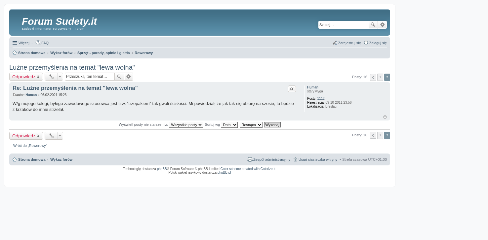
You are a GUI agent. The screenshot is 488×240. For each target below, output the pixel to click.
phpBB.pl (224, 172)
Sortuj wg (221, 124)
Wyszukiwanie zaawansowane (382, 25)
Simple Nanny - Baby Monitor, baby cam (284, 177)
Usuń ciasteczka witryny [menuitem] (318, 159)
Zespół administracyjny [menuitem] (271, 159)
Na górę (385, 117)
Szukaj (373, 25)
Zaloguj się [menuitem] (378, 43)
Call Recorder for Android (313, 177)
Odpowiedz (23, 77)
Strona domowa (32, 159)
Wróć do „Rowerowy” (30, 146)
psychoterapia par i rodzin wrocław (375, 181)
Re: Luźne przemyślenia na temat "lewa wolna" (75, 88)
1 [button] (380, 77)
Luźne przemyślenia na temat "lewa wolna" (72, 67)
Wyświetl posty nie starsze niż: (161, 124)
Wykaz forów (61, 159)
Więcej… (26, 43)
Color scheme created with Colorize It (248, 169)
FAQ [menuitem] (45, 43)
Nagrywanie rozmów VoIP (336, 177)
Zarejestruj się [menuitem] (349, 43)
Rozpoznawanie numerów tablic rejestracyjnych (369, 177)
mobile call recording (381, 179)
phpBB (162, 169)
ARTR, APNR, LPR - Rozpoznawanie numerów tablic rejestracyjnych (235, 177)
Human (312, 87)
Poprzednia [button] (373, 77)
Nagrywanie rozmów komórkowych (356, 179)
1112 (321, 98)
